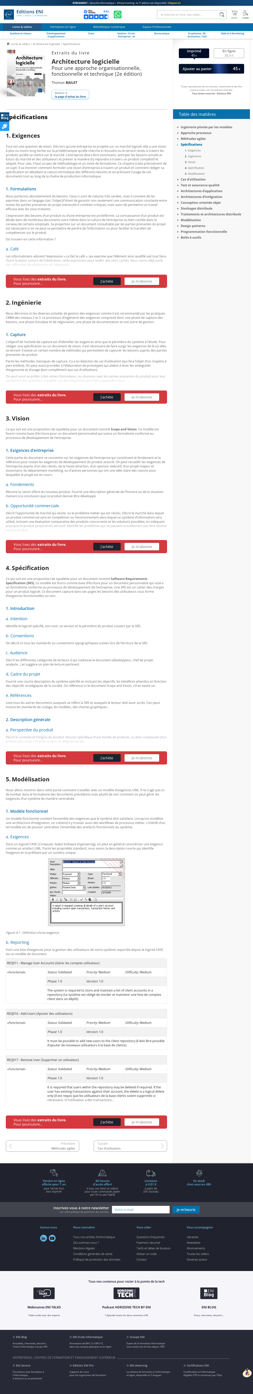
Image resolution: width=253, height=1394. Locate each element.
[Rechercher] (221, 14)
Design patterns (193, 226)
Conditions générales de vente (92, 1254)
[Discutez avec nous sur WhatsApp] (117, 14)
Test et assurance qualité (200, 185)
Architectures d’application (201, 191)
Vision (192, 162)
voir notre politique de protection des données (84, 1211)
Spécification (196, 168)
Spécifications (191, 144)
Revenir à (70, 94)
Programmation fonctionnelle (204, 232)
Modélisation (196, 173)
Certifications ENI (198, 1365)
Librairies (193, 1237)
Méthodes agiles (63, 1148)
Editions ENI (25, 14)
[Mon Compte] (245, 14)
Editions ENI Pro (83, 1365)
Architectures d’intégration (201, 197)
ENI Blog (21, 1337)
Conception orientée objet (201, 203)
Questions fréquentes (151, 1237)
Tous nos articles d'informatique (94, 1237)
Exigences (194, 150)
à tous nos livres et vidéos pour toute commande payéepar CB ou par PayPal (102, 1187)
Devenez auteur (197, 1259)
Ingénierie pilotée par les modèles (206, 127)
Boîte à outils (191, 237)
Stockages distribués (196, 208)
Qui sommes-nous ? (86, 1242)
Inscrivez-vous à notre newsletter (81, 1209)
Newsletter (194, 1242)
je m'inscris (186, 1209)
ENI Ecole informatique (88, 1337)
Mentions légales (84, 1248)
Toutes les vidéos (198, 1254)
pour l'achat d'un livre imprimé (54, 1186)
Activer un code (147, 1254)
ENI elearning (138, 1365)
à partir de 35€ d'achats (150, 1186)
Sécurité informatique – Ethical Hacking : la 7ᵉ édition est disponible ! (127, 3)
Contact (142, 1259)
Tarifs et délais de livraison (154, 1248)
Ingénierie (194, 156)
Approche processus (196, 133)
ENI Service (23, 1365)
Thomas (64, 82)
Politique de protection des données (96, 1259)
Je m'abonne (142, 281)
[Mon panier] (234, 14)
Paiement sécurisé (148, 1242)
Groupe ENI (137, 1337)
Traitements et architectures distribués (211, 214)
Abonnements (196, 1248)
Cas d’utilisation (109, 1148)
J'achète (107, 281)
